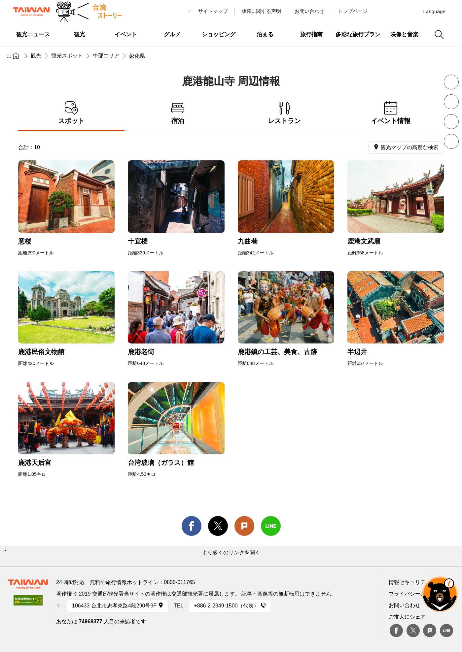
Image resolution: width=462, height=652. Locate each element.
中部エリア (106, 55)
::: (190, 11)
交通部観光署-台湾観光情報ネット (31, 11)
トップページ (353, 11)
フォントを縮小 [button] (451, 82)
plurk (429, 630)
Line (446, 630)
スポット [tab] (71, 113)
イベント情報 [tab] (391, 113)
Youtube (397, 11)
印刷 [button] (451, 121)
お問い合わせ (404, 605)
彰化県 (137, 56)
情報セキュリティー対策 (418, 582)
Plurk (244, 526)
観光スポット (67, 55)
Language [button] (434, 11)
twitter (218, 526)
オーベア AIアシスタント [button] (440, 594)
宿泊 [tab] (178, 113)
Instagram (412, 11)
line (271, 526)
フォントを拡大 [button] (451, 101)
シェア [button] (451, 141)
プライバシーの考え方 (415, 594)
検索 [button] (439, 34)
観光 (36, 55)
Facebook (396, 630)
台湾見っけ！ (381, 11)
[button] (231, 556)
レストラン (284, 113)
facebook (191, 526)
